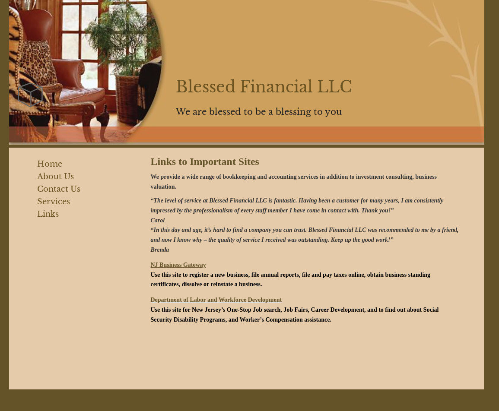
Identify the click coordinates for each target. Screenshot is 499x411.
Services (53, 201)
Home (49, 164)
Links (48, 214)
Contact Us (58, 189)
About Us (55, 176)
